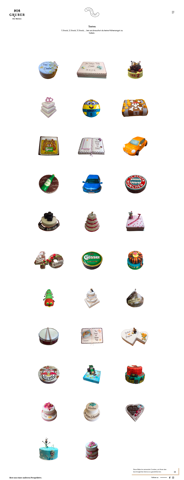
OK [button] (175, 472)
